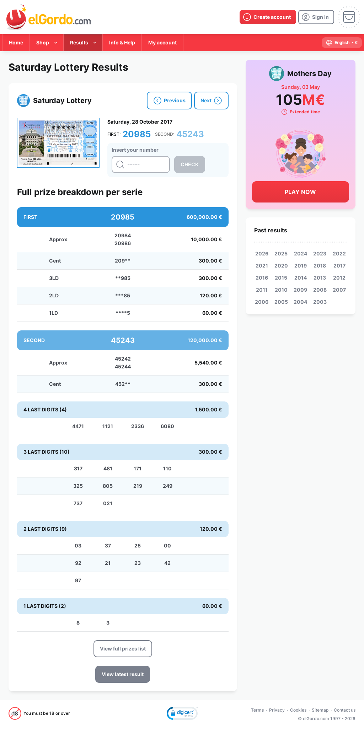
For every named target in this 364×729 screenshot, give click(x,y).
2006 (261, 302)
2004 (300, 302)
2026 (261, 253)
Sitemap (320, 710)
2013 (320, 278)
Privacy (277, 710)
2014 (300, 278)
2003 (320, 302)
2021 (262, 266)
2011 (262, 290)
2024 (300, 253)
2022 (339, 253)
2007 (339, 290)
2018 (320, 266)
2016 (262, 278)
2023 (319, 253)
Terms (257, 710)
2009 (300, 290)
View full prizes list (123, 649)
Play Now (300, 191)
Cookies (298, 710)
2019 (300, 266)
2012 (339, 278)
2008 (320, 290)
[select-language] (342, 42)
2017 (339, 266)
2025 (281, 253)
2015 (281, 278)
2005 (281, 302)
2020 (281, 266)
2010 (281, 290)
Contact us (344, 710)
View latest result (123, 674)
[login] (316, 17)
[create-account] (268, 17)
